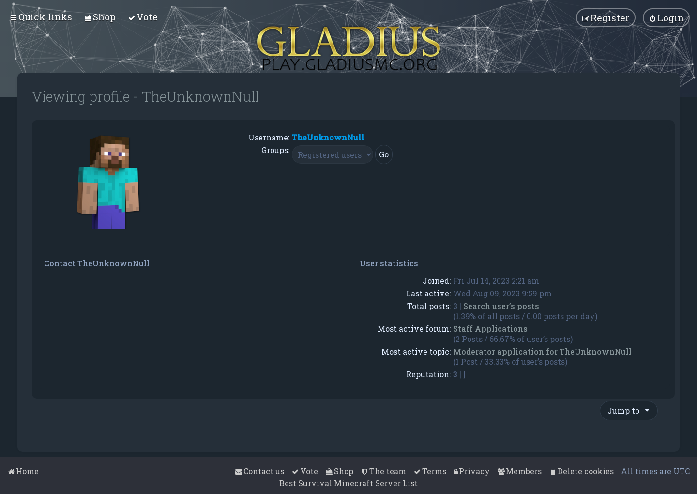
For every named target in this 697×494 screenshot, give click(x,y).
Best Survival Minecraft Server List (348, 483)
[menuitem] (100, 16)
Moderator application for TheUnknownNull (542, 351)
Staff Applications (490, 329)
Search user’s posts (501, 306)
